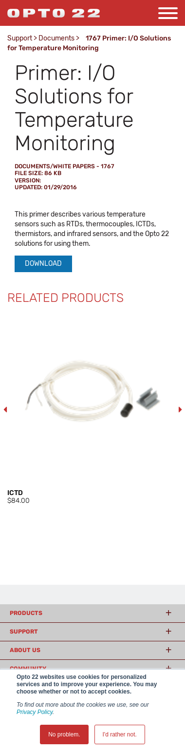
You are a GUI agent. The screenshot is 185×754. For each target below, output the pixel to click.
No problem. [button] (64, 734)
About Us (25, 650)
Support (19, 38)
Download (43, 263)
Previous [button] (5, 410)
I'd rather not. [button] (120, 734)
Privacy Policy (35, 712)
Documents (56, 38)
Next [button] (180, 410)
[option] (92, 410)
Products (26, 613)
